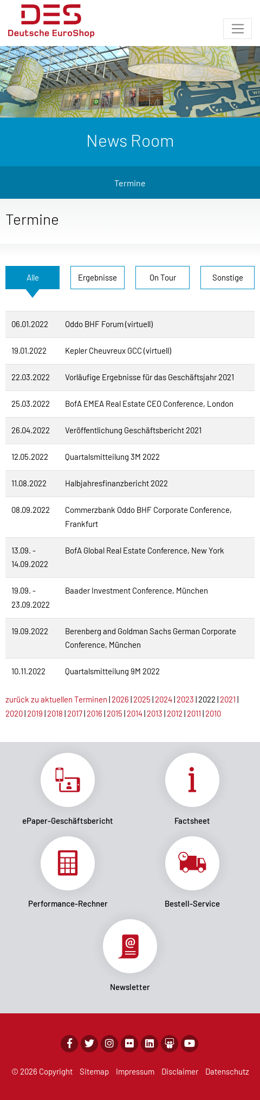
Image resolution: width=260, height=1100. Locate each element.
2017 (74, 713)
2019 (35, 713)
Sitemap (94, 1071)
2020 (14, 713)
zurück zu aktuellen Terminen (56, 699)
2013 (154, 713)
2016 (94, 713)
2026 (120, 699)
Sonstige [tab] (227, 277)
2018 (55, 713)
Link (68, 789)
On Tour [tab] (163, 277)
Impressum (135, 1071)
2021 (228, 699)
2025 (142, 699)
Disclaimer (179, 1071)
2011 (194, 713)
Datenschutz (227, 1071)
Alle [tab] (33, 277)
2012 (175, 713)
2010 (213, 713)
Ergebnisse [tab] (97, 277)
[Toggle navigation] (237, 28)
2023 (185, 699)
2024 (163, 699)
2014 (134, 713)
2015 (114, 713)
